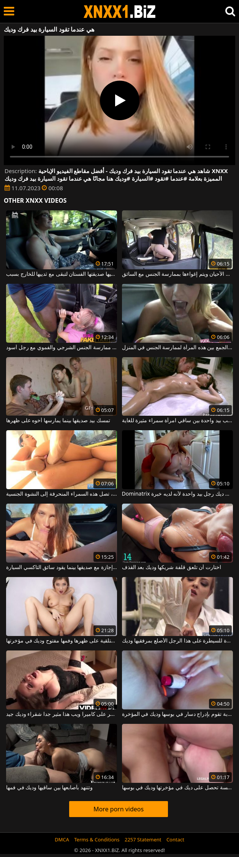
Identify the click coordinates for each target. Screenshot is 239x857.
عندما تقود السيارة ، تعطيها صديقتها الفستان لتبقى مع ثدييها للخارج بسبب (61, 274)
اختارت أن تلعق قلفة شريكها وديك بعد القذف (171, 567)
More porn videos (118, 809)
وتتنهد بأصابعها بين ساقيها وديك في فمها (49, 788)
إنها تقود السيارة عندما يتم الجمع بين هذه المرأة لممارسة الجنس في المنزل (177, 348)
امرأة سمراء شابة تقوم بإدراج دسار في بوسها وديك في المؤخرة (177, 714)
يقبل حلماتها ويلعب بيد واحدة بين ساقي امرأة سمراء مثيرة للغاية (177, 421)
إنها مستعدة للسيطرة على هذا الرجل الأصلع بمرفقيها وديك (177, 641)
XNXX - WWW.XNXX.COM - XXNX (120, 11)
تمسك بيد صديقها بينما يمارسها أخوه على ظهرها (58, 421)
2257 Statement (143, 839)
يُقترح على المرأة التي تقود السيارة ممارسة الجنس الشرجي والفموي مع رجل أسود (61, 348)
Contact (175, 839)
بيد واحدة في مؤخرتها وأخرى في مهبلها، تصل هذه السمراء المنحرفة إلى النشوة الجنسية (61, 494)
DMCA (62, 839)
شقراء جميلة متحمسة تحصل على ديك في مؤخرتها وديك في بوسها (177, 788)
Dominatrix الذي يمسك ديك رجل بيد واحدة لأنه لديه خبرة (177, 494)
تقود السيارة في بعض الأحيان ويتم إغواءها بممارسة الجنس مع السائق (177, 274)
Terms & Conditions (96, 839)
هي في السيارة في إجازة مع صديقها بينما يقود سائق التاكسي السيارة (61, 567)
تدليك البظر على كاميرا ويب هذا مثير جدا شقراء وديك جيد (61, 714)
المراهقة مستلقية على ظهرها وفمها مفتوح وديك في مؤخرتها (61, 641)
